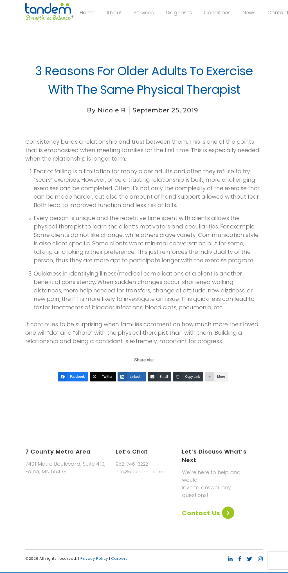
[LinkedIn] (132, 376)
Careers (119, 559)
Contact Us (203, 513)
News (268, 19)
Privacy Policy (94, 559)
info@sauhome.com (141, 471)
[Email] (160, 376)
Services (163, 19)
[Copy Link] (188, 376)
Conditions (236, 19)
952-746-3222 (134, 463)
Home (106, 19)
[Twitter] (103, 376)
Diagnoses (198, 19)
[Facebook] (73, 376)
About (133, 19)
